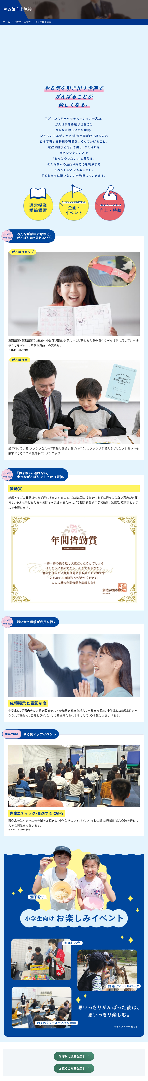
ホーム (6, 22)
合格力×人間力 (23, 22)
